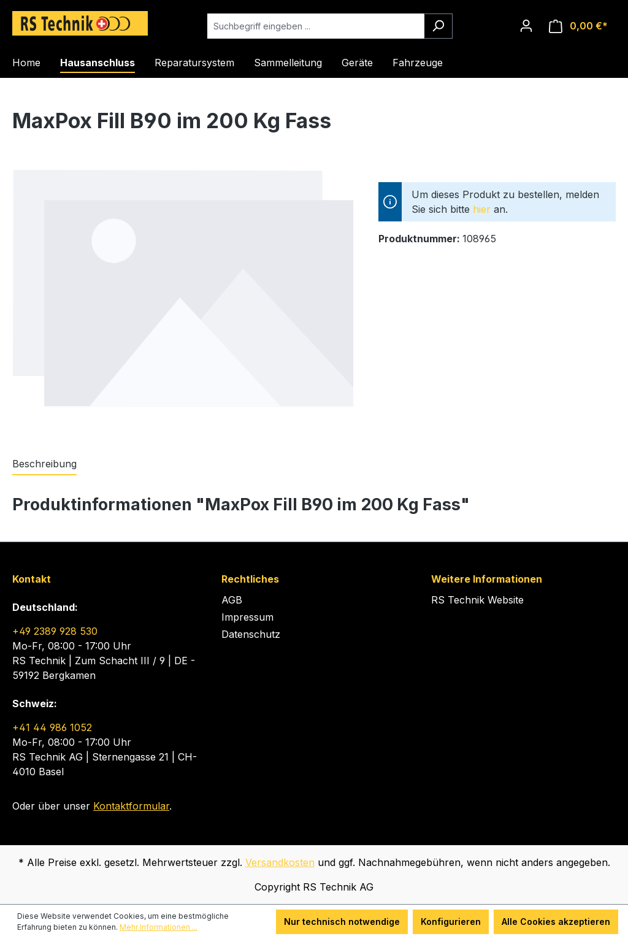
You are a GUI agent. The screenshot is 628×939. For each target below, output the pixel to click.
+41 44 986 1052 (52, 727)
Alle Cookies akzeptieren (556, 921)
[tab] (44, 464)
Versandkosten (280, 862)
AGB (231, 600)
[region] (183, 299)
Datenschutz (250, 634)
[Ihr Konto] (526, 25)
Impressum (247, 617)
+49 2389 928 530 (55, 631)
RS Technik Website (477, 600)
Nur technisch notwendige (342, 921)
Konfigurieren (451, 921)
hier (482, 209)
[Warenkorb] (578, 26)
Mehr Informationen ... (158, 927)
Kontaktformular (131, 806)
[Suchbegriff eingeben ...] (315, 26)
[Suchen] (438, 26)
